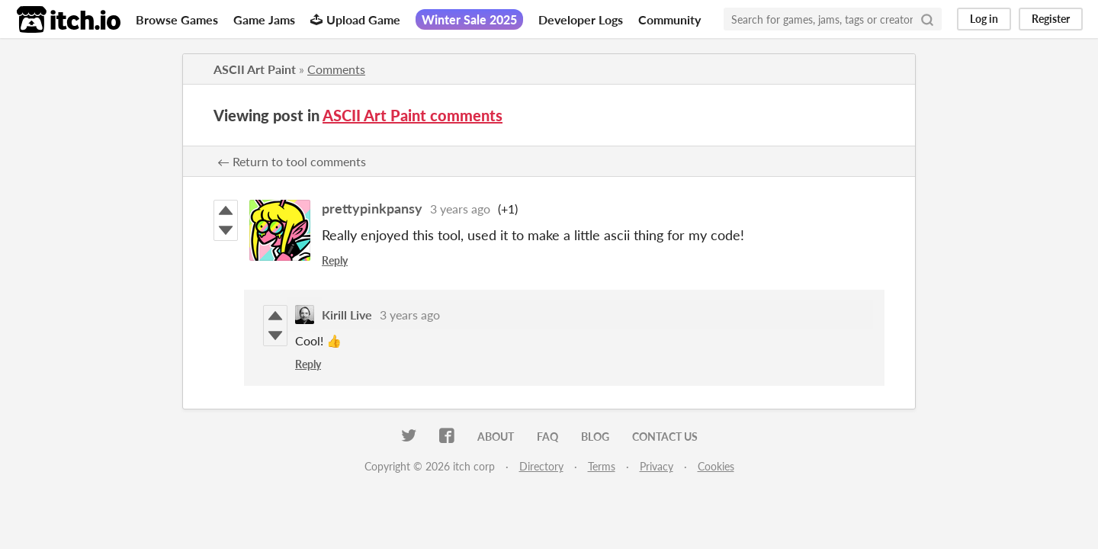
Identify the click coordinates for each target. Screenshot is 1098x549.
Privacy (656, 466)
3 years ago (460, 208)
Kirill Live (347, 314)
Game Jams (264, 19)
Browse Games (177, 19)
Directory (541, 466)
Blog (595, 436)
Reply (335, 260)
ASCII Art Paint (255, 69)
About (495, 436)
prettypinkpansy (372, 208)
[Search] (927, 19)
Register (1051, 18)
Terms (601, 466)
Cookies (716, 466)
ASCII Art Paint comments (412, 115)
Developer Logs (580, 19)
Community (669, 19)
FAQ (547, 436)
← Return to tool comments (291, 161)
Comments (336, 69)
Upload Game (355, 19)
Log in (984, 18)
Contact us (665, 436)
